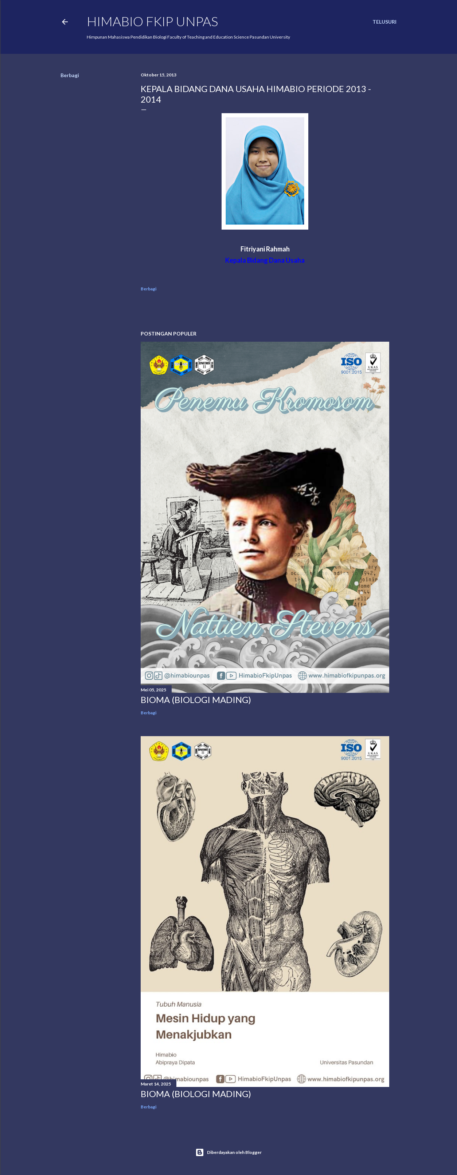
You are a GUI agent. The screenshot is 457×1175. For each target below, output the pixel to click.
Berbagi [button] (69, 75)
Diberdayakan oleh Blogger (228, 1152)
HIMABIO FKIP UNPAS (152, 21)
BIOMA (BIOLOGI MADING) (196, 699)
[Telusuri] (384, 22)
